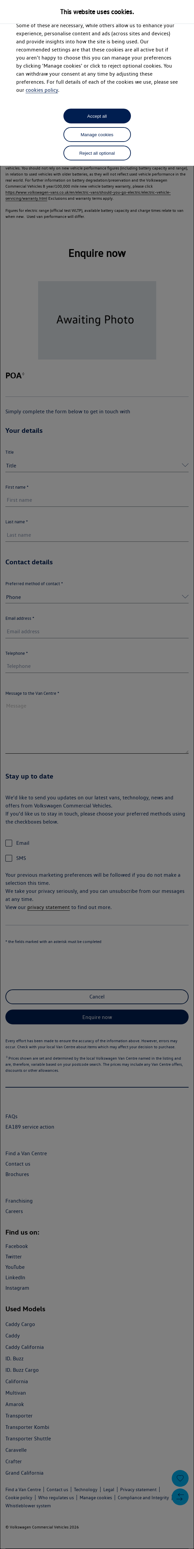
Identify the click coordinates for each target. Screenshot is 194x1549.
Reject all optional (97, 153)
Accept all (97, 116)
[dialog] (97, 774)
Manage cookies (97, 134)
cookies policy (42, 90)
